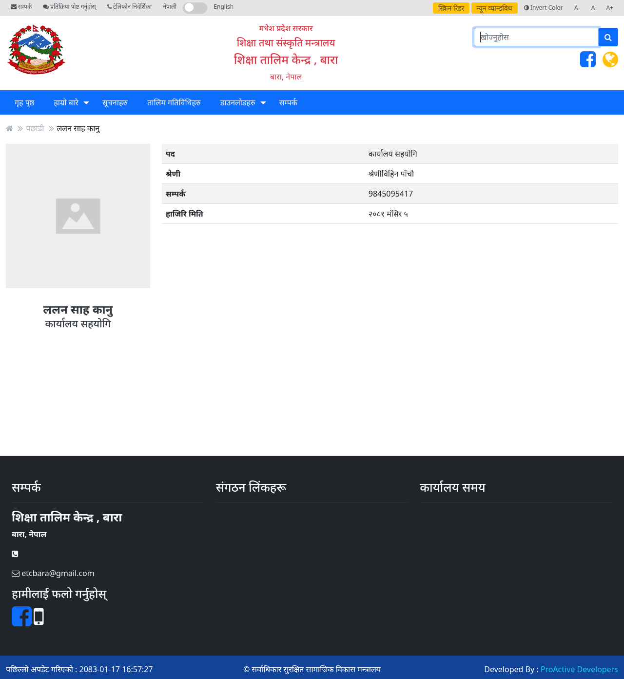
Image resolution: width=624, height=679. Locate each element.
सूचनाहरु (115, 102)
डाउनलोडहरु (237, 102)
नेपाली (169, 6)
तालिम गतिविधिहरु (173, 102)
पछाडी (35, 128)
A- (577, 7)
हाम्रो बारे (66, 102)
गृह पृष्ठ (24, 102)
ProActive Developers (579, 669)
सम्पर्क (21, 6)
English (224, 6)
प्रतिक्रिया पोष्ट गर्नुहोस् (69, 6)
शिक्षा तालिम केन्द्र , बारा (286, 59)
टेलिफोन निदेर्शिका (129, 6)
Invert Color (543, 7)
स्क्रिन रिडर (451, 8)
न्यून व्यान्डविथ (494, 8)
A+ (609, 7)
